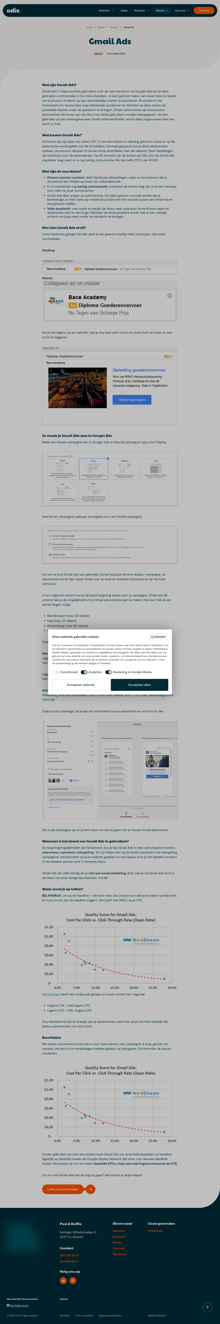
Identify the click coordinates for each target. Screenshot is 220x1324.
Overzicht (158, 637)
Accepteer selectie (80, 685)
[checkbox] (65, 672)
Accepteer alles (139, 685)
